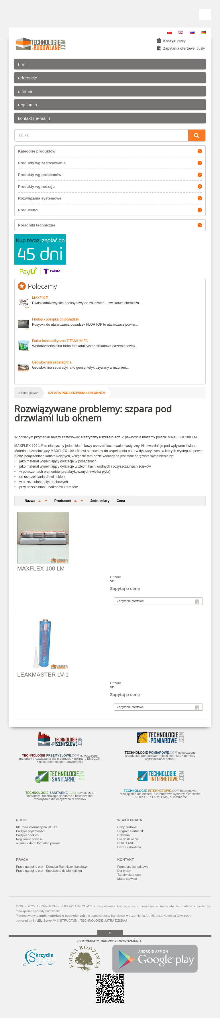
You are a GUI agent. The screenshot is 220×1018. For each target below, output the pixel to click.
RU (192, 32)
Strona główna (28, 392)
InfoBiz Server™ (44, 920)
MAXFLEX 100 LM (41, 568)
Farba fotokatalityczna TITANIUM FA (60, 341)
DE (203, 32)
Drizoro (115, 577)
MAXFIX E (40, 298)
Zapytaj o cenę (125, 588)
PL (169, 32)
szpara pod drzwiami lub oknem (76, 392)
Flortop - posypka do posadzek (55, 319)
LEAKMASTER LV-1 (43, 674)
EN (181, 32)
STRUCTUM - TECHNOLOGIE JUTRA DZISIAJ (93, 920)
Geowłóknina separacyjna (51, 362)
